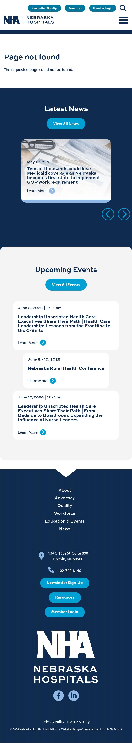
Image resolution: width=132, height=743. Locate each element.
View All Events (66, 284)
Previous (108, 214)
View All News (66, 123)
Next (124, 214)
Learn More (28, 342)
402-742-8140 (69, 570)
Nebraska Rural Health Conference (66, 368)
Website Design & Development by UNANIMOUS (91, 729)
